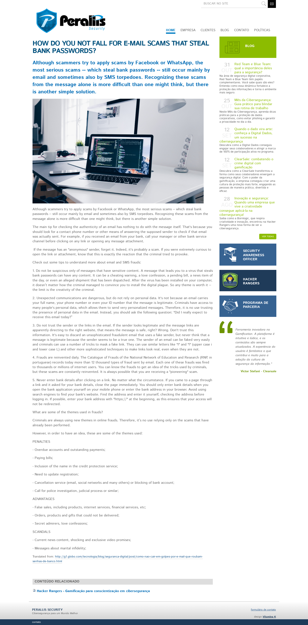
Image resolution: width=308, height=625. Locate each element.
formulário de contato (263, 610)
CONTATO (241, 30)
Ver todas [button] (268, 236)
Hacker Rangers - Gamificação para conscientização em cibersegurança (93, 591)
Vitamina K (269, 617)
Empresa (188, 30)
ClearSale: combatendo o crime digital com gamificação (247, 175)
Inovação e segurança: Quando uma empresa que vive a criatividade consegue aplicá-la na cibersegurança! (247, 213)
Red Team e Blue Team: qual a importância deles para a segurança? (247, 78)
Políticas (262, 30)
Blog (225, 30)
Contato (36, 622)
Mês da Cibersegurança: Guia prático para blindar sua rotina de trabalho (247, 111)
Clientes (208, 30)
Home (170, 30)
